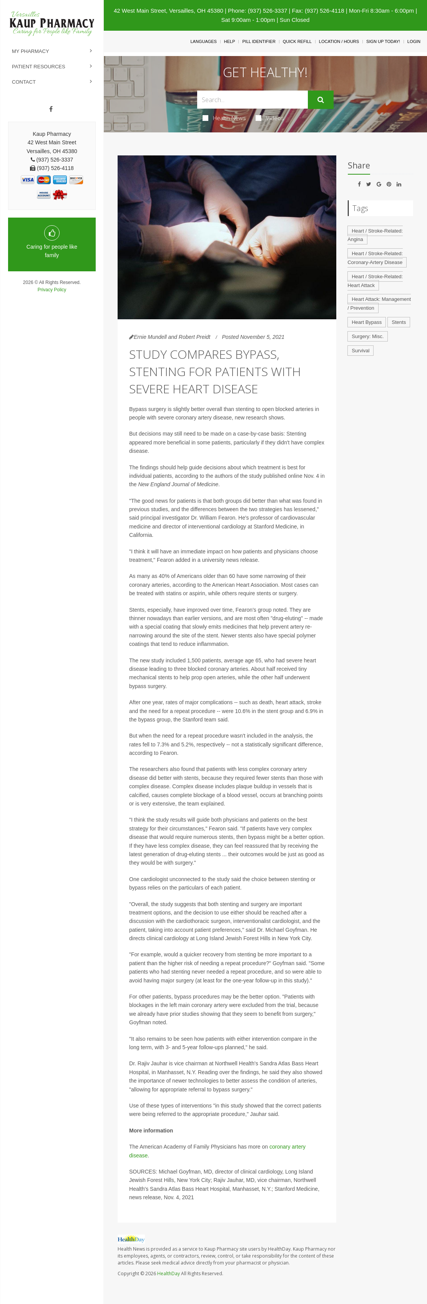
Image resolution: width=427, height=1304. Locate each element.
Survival (360, 350)
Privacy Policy (52, 289)
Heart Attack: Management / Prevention (379, 303)
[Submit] (321, 100)
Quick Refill (297, 41)
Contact (24, 82)
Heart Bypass (367, 322)
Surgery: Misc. (368, 336)
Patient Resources (38, 66)
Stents (399, 322)
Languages (203, 41)
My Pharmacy (30, 51)
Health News (224, 118)
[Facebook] (51, 109)
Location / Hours (339, 41)
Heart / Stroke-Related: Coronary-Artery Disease (375, 258)
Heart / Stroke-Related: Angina (375, 235)
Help (229, 41)
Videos (270, 118)
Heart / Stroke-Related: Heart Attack (375, 281)
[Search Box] (252, 100)
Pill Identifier (258, 41)
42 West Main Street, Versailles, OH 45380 (168, 10)
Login (413, 41)
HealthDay (168, 1273)
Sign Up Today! (383, 41)
